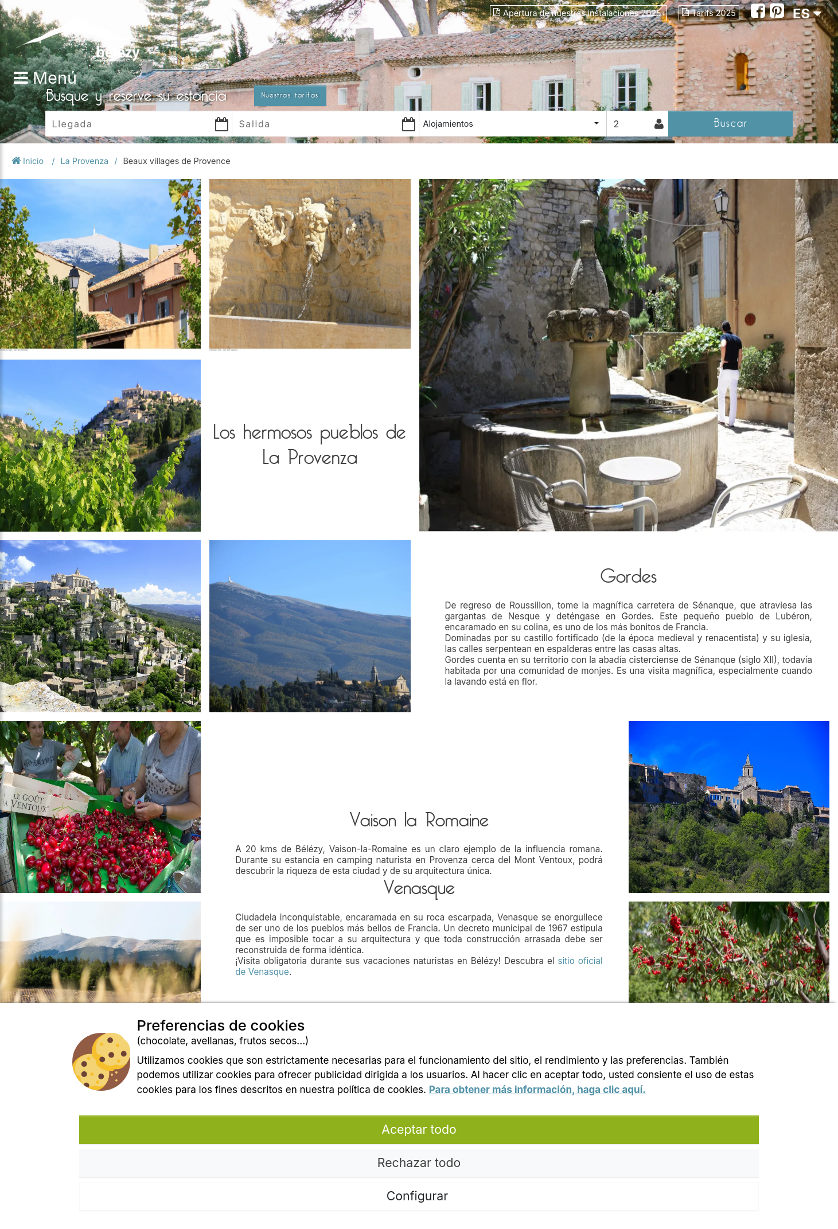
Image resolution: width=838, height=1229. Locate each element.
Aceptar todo (418, 1129)
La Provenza (84, 161)
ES (807, 13)
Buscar (731, 123)
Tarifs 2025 (709, 13)
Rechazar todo (419, 1162)
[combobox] (512, 123)
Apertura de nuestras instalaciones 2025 (578, 13)
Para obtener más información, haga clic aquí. (537, 1089)
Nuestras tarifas (290, 95)
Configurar (419, 1195)
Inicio (28, 161)
